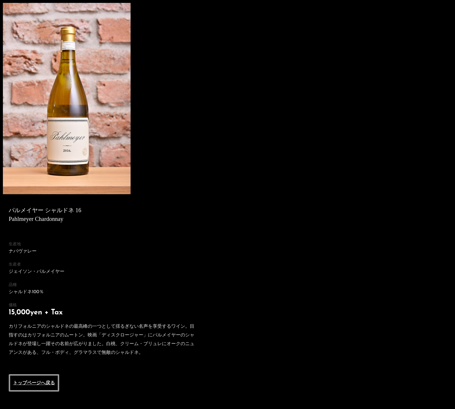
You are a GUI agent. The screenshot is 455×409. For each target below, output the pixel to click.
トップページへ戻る (34, 382)
